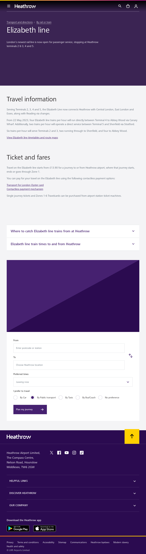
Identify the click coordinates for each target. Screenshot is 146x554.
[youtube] (67, 453)
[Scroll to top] (132, 436)
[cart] (128, 6)
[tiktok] (82, 453)
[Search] (120, 6)
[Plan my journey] (30, 409)
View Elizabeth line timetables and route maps (32, 137)
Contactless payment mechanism (25, 189)
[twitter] (52, 453)
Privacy (10, 542)
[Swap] (131, 356)
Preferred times (20, 374)
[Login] (136, 6)
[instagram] (74, 453)
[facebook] (59, 453)
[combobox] (69, 348)
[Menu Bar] (9, 6)
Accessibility (48, 542)
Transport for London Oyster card (25, 185)
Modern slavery (121, 542)
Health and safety (15, 546)
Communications (78, 542)
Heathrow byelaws (100, 542)
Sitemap (62, 542)
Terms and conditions (28, 542)
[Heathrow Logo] (25, 6)
